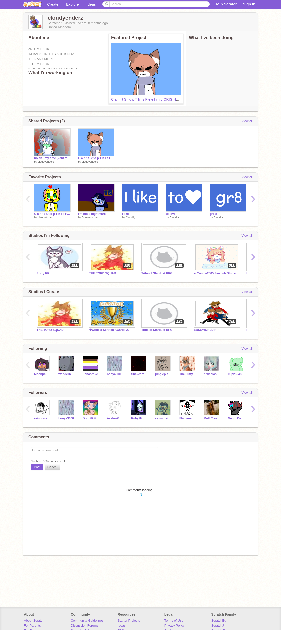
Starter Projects (129, 620)
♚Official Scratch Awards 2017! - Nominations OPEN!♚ (111, 330)
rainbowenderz (42, 418)
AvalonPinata (115, 418)
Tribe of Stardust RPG (157, 273)
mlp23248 (235, 374)
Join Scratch (226, 4)
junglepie (161, 374)
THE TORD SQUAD (102, 273)
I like (125, 214)
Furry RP (43, 273)
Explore (72, 4)
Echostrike (90, 374)
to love (171, 214)
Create (52, 4)
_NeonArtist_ (46, 217)
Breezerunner (90, 217)
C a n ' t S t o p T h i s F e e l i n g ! (52, 214)
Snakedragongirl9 (139, 374)
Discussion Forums (84, 625)
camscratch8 (163, 418)
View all (247, 121)
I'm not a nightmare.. (92, 214)
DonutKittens (91, 418)
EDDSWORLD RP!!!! (208, 330)
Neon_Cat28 (236, 418)
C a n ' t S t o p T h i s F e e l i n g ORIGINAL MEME (151, 99)
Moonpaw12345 (42, 374)
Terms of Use (174, 620)
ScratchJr (218, 625)
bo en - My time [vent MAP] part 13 (52, 158)
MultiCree (210, 418)
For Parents (32, 625)
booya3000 (114, 374)
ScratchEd (218, 620)
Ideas (91, 4)
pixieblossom (212, 374)
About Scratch (34, 620)
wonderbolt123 (66, 374)
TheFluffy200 (187, 374)
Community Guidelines (87, 620)
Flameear (186, 418)
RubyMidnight (139, 418)
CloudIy (130, 217)
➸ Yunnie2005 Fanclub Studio (215, 273)
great (213, 214)
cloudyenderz (46, 161)
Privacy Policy (174, 625)
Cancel (52, 467)
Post (37, 467)
